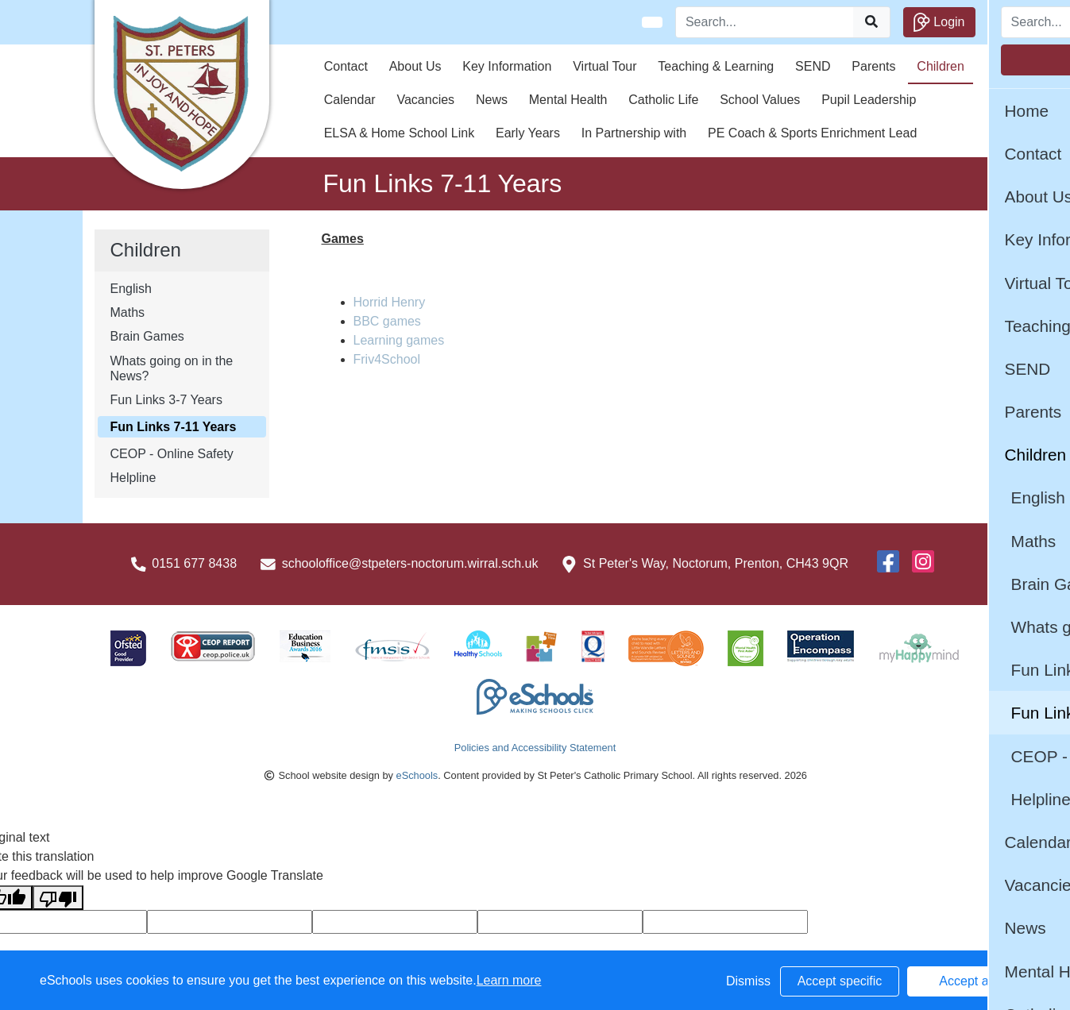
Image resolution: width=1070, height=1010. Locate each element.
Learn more (509, 980)
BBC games (387, 321)
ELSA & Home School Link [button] (399, 133)
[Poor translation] (58, 897)
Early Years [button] (528, 133)
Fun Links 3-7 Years (166, 400)
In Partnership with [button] (634, 133)
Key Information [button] (506, 66)
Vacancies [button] (425, 99)
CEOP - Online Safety (172, 454)
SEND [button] (812, 66)
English (131, 288)
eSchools (417, 775)
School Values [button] (760, 99)
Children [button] (940, 66)
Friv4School (386, 359)
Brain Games (147, 336)
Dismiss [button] (748, 981)
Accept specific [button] (840, 981)
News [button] (492, 99)
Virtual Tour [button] (604, 66)
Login (939, 22)
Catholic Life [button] (663, 99)
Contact (346, 66)
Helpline (133, 477)
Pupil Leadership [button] (868, 99)
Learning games (399, 340)
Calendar (350, 99)
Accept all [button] (966, 981)
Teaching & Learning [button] (716, 66)
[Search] (765, 22)
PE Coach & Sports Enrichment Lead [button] (812, 133)
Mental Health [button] (568, 99)
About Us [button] (415, 66)
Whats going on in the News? (172, 368)
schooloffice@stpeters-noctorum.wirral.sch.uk (410, 563)
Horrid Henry (389, 302)
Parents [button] (873, 66)
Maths (127, 312)
